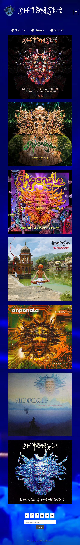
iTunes (37, 30)
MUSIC (56, 30)
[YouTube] (42, 515)
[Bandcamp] (47, 515)
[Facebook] (32, 515)
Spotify (18, 30)
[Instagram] (27, 515)
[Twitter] (52, 515)
